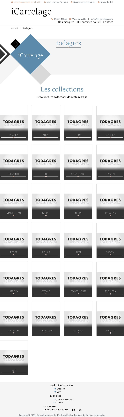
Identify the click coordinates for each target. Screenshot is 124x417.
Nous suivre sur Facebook (57, 2)
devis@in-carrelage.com (102, 19)
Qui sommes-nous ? (64, 399)
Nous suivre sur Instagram (84, 2)
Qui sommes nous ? (88, 22)
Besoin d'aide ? (107, 2)
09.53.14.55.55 (60, 19)
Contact (108, 22)
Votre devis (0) (79, 19)
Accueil (14, 28)
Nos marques (66, 22)
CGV (59, 392)
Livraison (61, 389)
